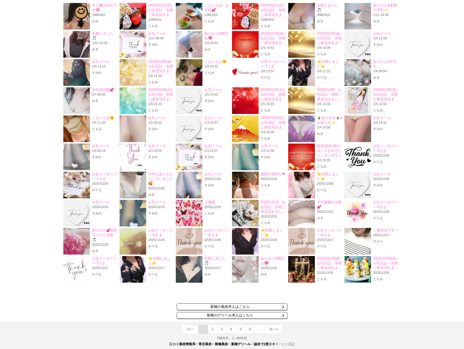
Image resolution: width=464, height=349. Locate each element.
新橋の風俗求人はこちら (229, 307)
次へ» (273, 329)
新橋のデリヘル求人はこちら (230, 315)
